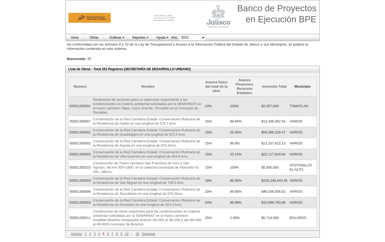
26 (137, 234)
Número (80, 86)
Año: (174, 37)
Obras (94, 37)
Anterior (76, 234)
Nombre (147, 86)
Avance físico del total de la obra (216, 86)
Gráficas (115, 37)
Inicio (75, 37)
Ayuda (160, 37)
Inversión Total (274, 86)
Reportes (138, 37)
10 (126, 234)
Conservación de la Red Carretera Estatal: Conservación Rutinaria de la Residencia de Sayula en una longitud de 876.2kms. (146, 143)
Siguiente (148, 234)
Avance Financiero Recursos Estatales (244, 86)
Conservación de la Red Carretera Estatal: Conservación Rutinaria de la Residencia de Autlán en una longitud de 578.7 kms (146, 121)
